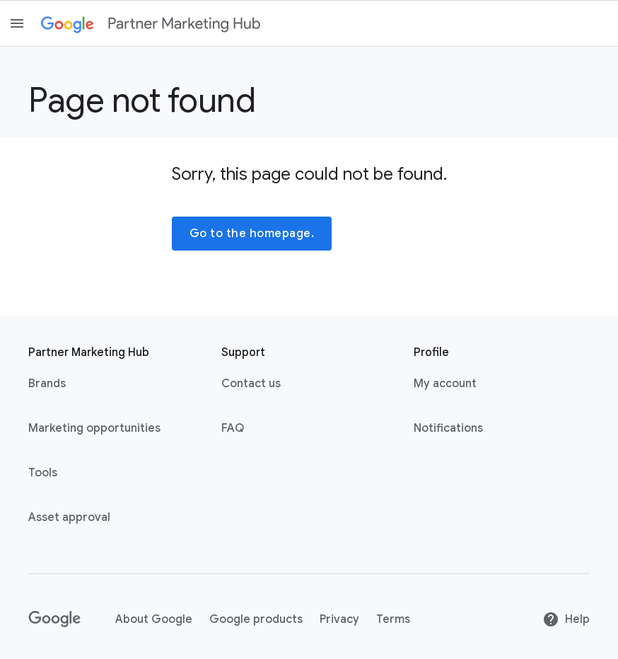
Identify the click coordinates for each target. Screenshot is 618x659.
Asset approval (69, 517)
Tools (42, 473)
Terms (393, 619)
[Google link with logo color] (67, 23)
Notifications (448, 428)
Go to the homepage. (252, 234)
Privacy (339, 619)
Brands (47, 384)
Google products (256, 619)
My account (445, 384)
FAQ (232, 428)
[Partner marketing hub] (184, 23)
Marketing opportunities (94, 428)
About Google (153, 619)
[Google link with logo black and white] (54, 619)
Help (566, 619)
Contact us (251, 384)
